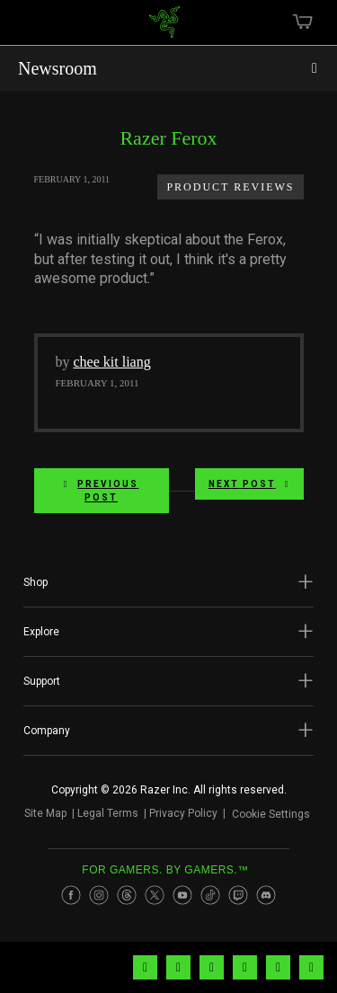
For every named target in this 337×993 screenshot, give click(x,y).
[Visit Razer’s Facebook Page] (71, 901)
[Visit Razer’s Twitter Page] (154, 901)
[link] (164, 28)
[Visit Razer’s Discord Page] (266, 901)
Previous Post (101, 490)
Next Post (249, 484)
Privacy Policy (176, 817)
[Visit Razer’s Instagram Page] (98, 901)
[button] (168, 582)
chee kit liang (112, 361)
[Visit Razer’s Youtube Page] (182, 901)
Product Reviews (230, 187)
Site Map (38, 817)
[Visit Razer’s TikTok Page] (210, 901)
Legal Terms (100, 817)
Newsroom (57, 68)
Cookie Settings (271, 817)
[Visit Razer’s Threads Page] (126, 901)
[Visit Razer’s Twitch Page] (238, 901)
